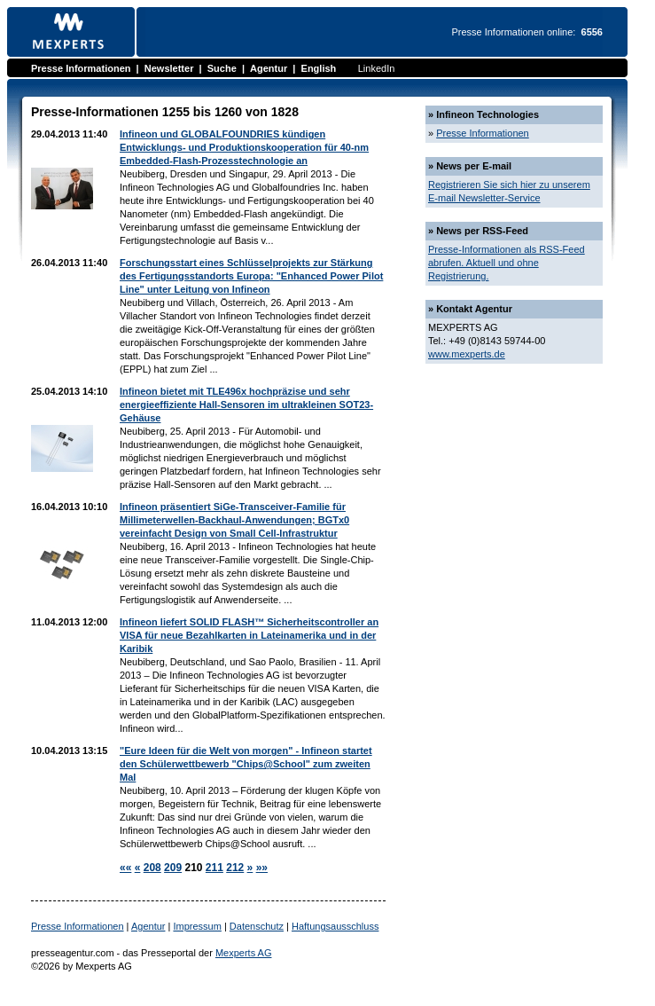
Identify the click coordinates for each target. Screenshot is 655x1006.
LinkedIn (376, 68)
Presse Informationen (80, 68)
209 (173, 867)
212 (235, 867)
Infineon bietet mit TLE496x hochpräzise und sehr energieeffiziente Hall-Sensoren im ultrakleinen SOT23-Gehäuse (246, 404)
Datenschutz (257, 926)
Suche (222, 68)
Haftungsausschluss (335, 926)
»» (262, 867)
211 (214, 867)
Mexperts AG (243, 952)
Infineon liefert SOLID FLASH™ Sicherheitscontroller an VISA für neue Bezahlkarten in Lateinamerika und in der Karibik (249, 635)
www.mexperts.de (466, 354)
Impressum (197, 926)
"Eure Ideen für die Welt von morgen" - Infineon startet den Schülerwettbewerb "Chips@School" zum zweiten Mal (246, 763)
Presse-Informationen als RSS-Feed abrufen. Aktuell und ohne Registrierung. (506, 262)
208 (152, 867)
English (319, 68)
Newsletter (169, 68)
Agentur (268, 68)
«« (125, 867)
